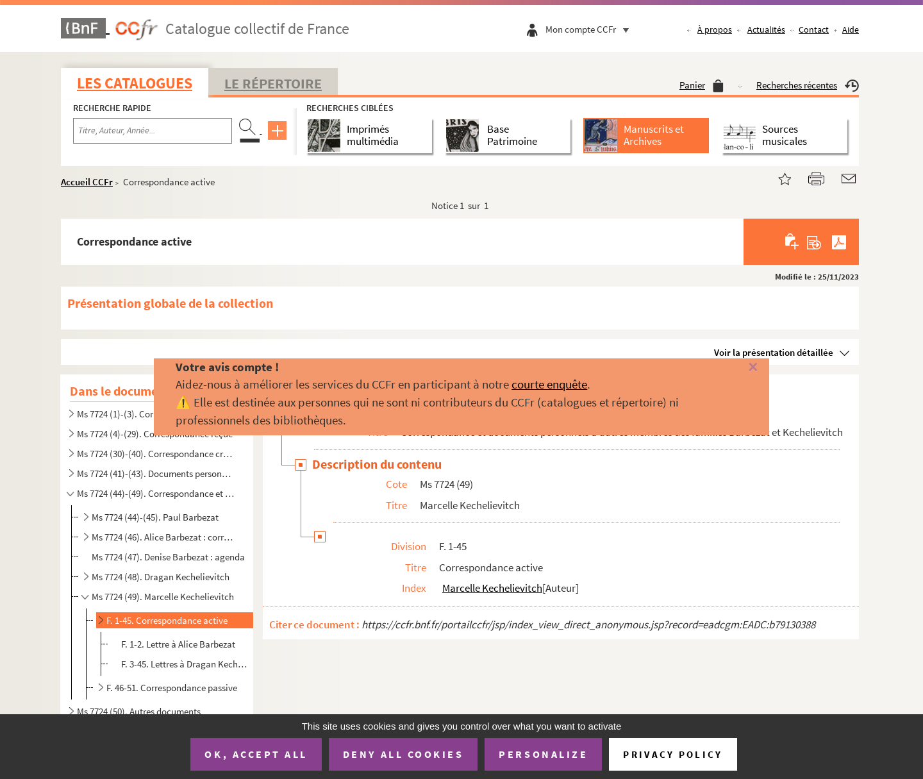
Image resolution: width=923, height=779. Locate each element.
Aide (850, 29)
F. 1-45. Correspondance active (167, 620)
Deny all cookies (403, 754)
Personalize (543, 754)
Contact (814, 29)
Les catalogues (134, 83)
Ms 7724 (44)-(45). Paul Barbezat (155, 517)
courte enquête (549, 384)
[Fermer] (732, 367)
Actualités (766, 29)
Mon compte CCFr (590, 29)
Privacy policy (672, 754)
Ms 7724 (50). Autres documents (139, 711)
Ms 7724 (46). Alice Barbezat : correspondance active (164, 537)
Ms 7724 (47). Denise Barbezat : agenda (168, 557)
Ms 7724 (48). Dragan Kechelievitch (160, 577)
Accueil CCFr (87, 182)
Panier (701, 85)
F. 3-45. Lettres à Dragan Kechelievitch (185, 664)
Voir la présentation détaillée (773, 352)
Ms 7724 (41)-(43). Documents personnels (156, 473)
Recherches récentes (807, 85)
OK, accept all (255, 754)
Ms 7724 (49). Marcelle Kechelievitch (163, 597)
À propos (714, 29)
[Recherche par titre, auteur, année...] (152, 131)
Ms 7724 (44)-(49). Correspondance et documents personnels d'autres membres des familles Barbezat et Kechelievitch (156, 493)
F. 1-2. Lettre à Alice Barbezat (178, 644)
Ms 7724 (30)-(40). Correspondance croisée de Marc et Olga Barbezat (156, 454)
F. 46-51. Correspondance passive (171, 688)
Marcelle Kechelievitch (492, 588)
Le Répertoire (273, 83)
